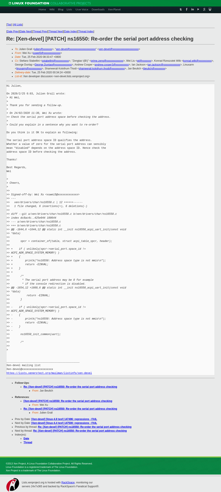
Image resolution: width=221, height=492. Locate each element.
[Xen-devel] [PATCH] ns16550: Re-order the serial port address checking (68, 401)
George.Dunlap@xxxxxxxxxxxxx (53, 64)
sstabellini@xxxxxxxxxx (55, 60)
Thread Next (56, 31)
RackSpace (67, 482)
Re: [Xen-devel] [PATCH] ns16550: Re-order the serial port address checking (70, 386)
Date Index (70, 31)
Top (9, 24)
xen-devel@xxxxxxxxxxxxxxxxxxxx (76, 49)
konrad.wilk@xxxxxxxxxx (197, 60)
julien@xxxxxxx (43, 49)
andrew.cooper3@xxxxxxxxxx (112, 64)
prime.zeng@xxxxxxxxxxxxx (107, 60)
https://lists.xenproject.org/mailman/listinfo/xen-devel (49, 373)
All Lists (17, 24)
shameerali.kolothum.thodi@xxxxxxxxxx (102, 68)
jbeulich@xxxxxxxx (154, 68)
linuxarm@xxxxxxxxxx (29, 68)
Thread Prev (40, 31)
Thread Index (86, 31)
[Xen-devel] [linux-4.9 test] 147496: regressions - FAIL (64, 419)
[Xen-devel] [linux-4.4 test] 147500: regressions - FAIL (64, 423)
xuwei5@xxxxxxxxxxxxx (46, 53)
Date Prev (12, 31)
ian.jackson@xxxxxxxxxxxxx (164, 64)
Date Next (25, 31)
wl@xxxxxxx (144, 60)
